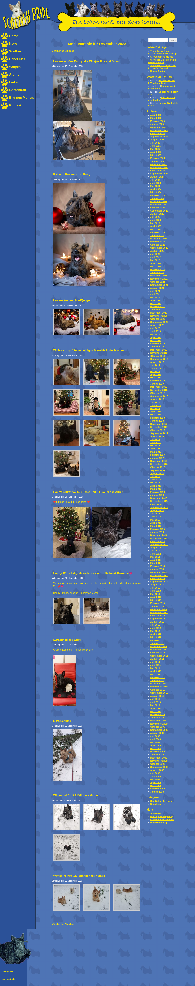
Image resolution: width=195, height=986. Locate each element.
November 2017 (159, 427)
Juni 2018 (155, 405)
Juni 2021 (155, 294)
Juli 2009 (155, 736)
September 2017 (159, 433)
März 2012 (155, 637)
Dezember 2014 (158, 535)
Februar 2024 (157, 195)
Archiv (14, 74)
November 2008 (159, 761)
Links (13, 82)
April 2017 (155, 448)
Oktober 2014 (157, 541)
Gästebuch (17, 90)
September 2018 (159, 396)
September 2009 (159, 730)
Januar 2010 (157, 717)
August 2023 (157, 214)
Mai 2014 (155, 557)
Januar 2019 (157, 384)
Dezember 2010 (158, 683)
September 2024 (159, 173)
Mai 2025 (155, 149)
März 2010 (155, 711)
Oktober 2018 (157, 393)
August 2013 (157, 584)
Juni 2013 (155, 591)
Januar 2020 (157, 346)
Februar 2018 (157, 418)
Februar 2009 (157, 751)
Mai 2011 (155, 668)
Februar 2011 (157, 677)
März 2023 (155, 229)
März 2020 (155, 340)
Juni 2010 (155, 702)
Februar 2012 (157, 640)
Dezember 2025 (158, 127)
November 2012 (159, 612)
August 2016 (157, 473)
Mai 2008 (155, 779)
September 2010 (159, 693)
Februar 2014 (157, 566)
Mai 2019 (155, 371)
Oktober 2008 (157, 764)
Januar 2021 (157, 309)
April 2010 (155, 708)
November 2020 (159, 316)
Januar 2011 (157, 680)
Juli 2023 (155, 217)
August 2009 (157, 733)
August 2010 (157, 696)
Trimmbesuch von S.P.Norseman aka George (162, 52)
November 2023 (159, 204)
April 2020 (155, 337)
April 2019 (155, 374)
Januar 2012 (157, 643)
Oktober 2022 (157, 244)
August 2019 (157, 362)
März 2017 (155, 452)
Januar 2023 (157, 235)
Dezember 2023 (158, 201)
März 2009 (155, 748)
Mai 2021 (155, 297)
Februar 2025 (157, 158)
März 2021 (155, 303)
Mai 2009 (155, 742)
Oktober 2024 (157, 170)
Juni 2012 (155, 628)
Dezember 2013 (158, 572)
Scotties (15, 51)
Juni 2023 (155, 220)
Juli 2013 (155, 587)
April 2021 (155, 300)
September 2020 (159, 322)
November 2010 (159, 686)
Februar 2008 (157, 788)
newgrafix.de (8, 979)
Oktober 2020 (157, 319)
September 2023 (159, 210)
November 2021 (159, 278)
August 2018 (157, 399)
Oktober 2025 (157, 133)
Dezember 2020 (158, 312)
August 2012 (157, 621)
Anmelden (155, 813)
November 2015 (159, 501)
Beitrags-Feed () (161, 816)
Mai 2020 (155, 334)
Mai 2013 (155, 594)
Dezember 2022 (158, 238)
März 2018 (155, 414)
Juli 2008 (155, 773)
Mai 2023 (155, 223)
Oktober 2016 (157, 467)
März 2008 (155, 785)
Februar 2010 (157, 714)
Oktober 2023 (157, 207)
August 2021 (157, 288)
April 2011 (155, 671)
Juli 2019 (155, 365)
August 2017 (157, 436)
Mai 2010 (155, 705)
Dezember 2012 (158, 609)
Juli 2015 (155, 513)
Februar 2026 (157, 121)
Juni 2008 (155, 776)
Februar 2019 (157, 380)
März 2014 (155, 563)
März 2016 (155, 489)
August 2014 (157, 547)
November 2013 (159, 575)
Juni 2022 (155, 257)
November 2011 (159, 649)
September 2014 (159, 544)
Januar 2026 (157, 124)
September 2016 (159, 470)
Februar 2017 (157, 455)
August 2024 (157, 176)
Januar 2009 (157, 754)
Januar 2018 (157, 421)
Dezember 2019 (158, 350)
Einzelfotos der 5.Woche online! (161, 81)
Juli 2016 (155, 476)
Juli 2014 (155, 550)
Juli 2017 (155, 439)
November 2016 (159, 464)
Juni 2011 (155, 665)
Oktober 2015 (157, 504)
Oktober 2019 (157, 356)
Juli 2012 (155, 625)
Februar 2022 (157, 269)
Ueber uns (17, 59)
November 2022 (159, 241)
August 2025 (157, 139)
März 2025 (155, 155)
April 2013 (155, 597)
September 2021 (159, 285)
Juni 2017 (155, 442)
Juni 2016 (155, 479)
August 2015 (157, 510)
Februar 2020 (157, 343)
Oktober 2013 (157, 578)
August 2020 (157, 325)
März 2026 (155, 118)
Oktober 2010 (157, 689)
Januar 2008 (157, 791)
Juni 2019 (155, 368)
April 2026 (155, 115)
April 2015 (155, 523)
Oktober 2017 (157, 430)
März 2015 (155, 526)
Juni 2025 (155, 146)
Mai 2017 (155, 445)
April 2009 (155, 745)
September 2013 (159, 581)
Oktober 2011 (157, 652)
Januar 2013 (157, 606)
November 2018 (159, 390)
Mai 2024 (155, 186)
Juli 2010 (155, 699)
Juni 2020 (155, 331)
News (13, 43)
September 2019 (159, 359)
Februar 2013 (157, 603)
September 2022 (159, 248)
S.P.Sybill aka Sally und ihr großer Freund (162, 66)
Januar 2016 (157, 495)
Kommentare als (162, 819)
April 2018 (155, 411)
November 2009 (159, 723)
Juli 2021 (155, 291)
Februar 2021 (157, 306)
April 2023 (155, 226)
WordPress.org (158, 822)
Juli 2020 (155, 328)
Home (13, 36)
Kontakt (15, 105)
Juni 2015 (155, 516)
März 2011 (155, 674)
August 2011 (157, 659)
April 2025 (155, 152)
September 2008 (159, 767)
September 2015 (159, 507)
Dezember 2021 (158, 275)
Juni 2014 (155, 553)
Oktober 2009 (157, 727)
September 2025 (159, 136)
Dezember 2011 (158, 646)
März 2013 (155, 600)
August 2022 (157, 251)
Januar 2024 (157, 198)
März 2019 (155, 377)
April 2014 (155, 560)
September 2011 (159, 655)
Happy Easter (157, 71)
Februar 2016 (157, 492)
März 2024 (155, 192)
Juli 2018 (155, 402)
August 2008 (157, 770)
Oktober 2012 (157, 615)
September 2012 (159, 618)
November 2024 (159, 167)
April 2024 (155, 189)
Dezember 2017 (158, 424)
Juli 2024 (155, 180)
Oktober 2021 (157, 282)
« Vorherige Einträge (63, 51)
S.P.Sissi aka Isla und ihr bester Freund (162, 61)
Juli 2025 (155, 142)
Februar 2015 (157, 529)
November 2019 (159, 353)
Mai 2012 (155, 631)
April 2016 (155, 486)
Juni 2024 (155, 183)
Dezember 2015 (158, 498)
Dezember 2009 (158, 720)
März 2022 (155, 266)
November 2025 (159, 130)
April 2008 (155, 782)
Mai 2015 (155, 519)
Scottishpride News (161, 801)
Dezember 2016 (158, 461)
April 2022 (155, 263)
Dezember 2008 (158, 757)
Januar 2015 (157, 532)
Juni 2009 (155, 739)
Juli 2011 (155, 662)
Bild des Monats (21, 97)
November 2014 (159, 538)
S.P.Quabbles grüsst (161, 56)
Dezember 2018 (158, 387)
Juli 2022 (155, 254)
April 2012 (155, 634)
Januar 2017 (157, 458)
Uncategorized (158, 804)
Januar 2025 (157, 161)
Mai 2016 (155, 482)
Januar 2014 (157, 569)
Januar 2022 (157, 272)
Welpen (15, 67)
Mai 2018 (155, 408)
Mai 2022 (155, 260)
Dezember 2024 (158, 164)
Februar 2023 (157, 232)
